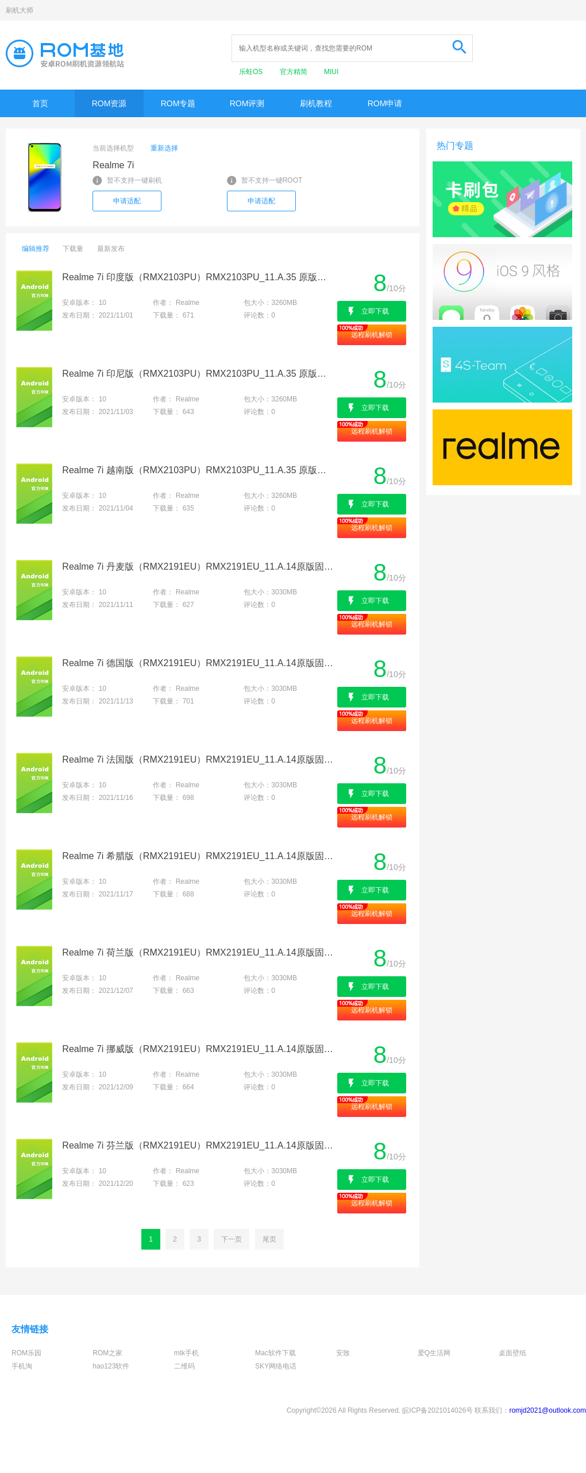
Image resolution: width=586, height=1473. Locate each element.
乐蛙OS (252, 72)
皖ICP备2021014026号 (437, 1410)
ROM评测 (247, 103)
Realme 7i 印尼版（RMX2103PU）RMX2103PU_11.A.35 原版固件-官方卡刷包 (198, 373)
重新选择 (164, 148)
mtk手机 (186, 1353)
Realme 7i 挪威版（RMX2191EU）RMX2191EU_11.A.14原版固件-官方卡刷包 (198, 1049)
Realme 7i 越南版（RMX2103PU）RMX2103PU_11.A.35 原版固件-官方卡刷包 (198, 470)
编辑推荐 (35, 249)
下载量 (73, 249)
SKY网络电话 (275, 1366)
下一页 (231, 1239)
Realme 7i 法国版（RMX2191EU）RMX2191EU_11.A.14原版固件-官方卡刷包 (198, 759)
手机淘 (21, 1366)
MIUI (331, 72)
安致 (343, 1353)
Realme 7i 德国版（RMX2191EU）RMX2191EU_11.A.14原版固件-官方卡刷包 (198, 663)
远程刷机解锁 (371, 335)
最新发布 (111, 249)
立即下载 (375, 311)
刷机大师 (19, 10)
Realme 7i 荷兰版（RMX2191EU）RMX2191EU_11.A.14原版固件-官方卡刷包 (198, 952)
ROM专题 (178, 103)
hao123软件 (110, 1366)
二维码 (184, 1366)
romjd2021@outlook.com (547, 1410)
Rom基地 (65, 53)
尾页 (269, 1239)
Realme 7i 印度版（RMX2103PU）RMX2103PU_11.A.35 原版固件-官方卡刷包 (198, 277)
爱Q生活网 (434, 1353)
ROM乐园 (26, 1353)
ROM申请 (385, 103)
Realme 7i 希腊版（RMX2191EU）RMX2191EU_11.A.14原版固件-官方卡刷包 (198, 856)
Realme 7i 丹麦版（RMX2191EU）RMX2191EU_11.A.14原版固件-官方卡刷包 (198, 566)
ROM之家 (107, 1353)
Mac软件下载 (275, 1353)
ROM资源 (109, 103)
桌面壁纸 (512, 1353)
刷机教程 (316, 103)
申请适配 (127, 201)
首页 (40, 103)
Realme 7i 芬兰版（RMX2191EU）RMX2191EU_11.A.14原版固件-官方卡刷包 (198, 1145)
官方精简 (294, 72)
